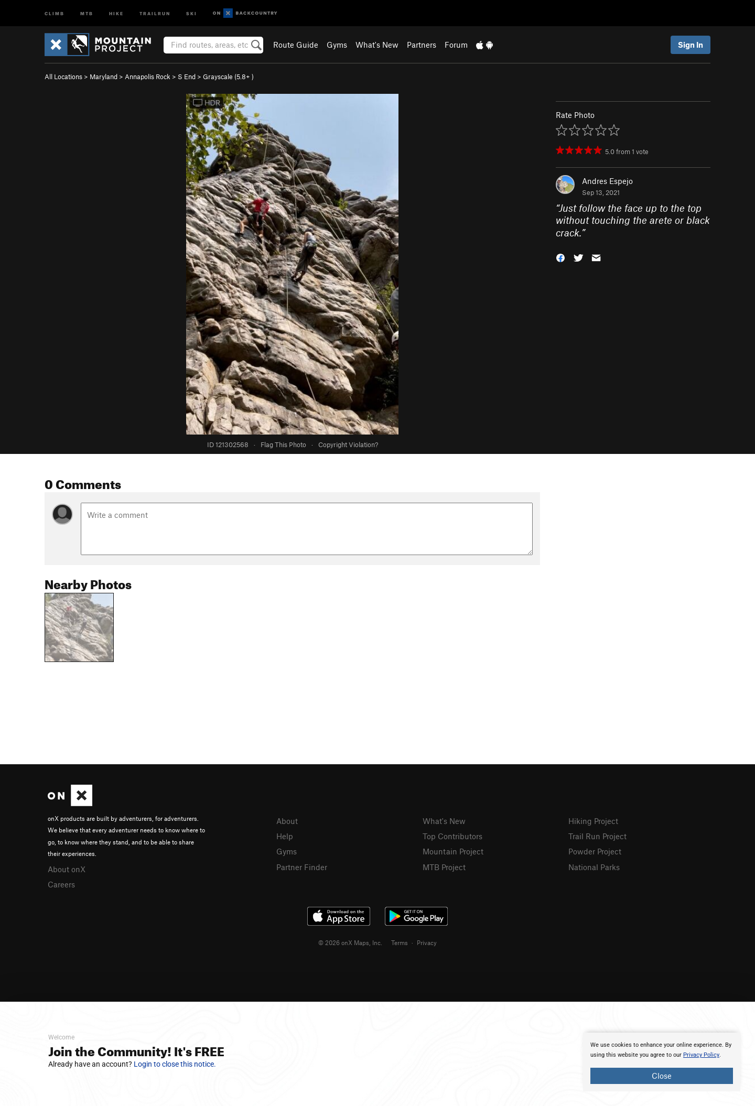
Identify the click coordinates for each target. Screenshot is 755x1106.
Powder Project (594, 851)
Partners (421, 44)
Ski (191, 12)
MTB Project (444, 867)
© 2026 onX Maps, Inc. (350, 942)
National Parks (594, 867)
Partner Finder (301, 867)
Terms (399, 942)
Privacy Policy (701, 1054)
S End (187, 76)
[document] (661, 1062)
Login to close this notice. (175, 1064)
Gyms (337, 44)
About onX (66, 869)
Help (284, 836)
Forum (456, 44)
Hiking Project (593, 821)
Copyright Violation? (348, 444)
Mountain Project (453, 851)
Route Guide (295, 44)
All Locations (63, 76)
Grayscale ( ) (228, 76)
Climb (54, 12)
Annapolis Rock (147, 76)
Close (662, 1075)
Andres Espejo (607, 181)
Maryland (103, 76)
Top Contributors (452, 836)
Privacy (427, 942)
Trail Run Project (597, 836)
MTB (86, 12)
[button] (560, 257)
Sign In (690, 44)
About (287, 821)
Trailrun (154, 12)
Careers (61, 884)
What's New (376, 44)
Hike (116, 12)
